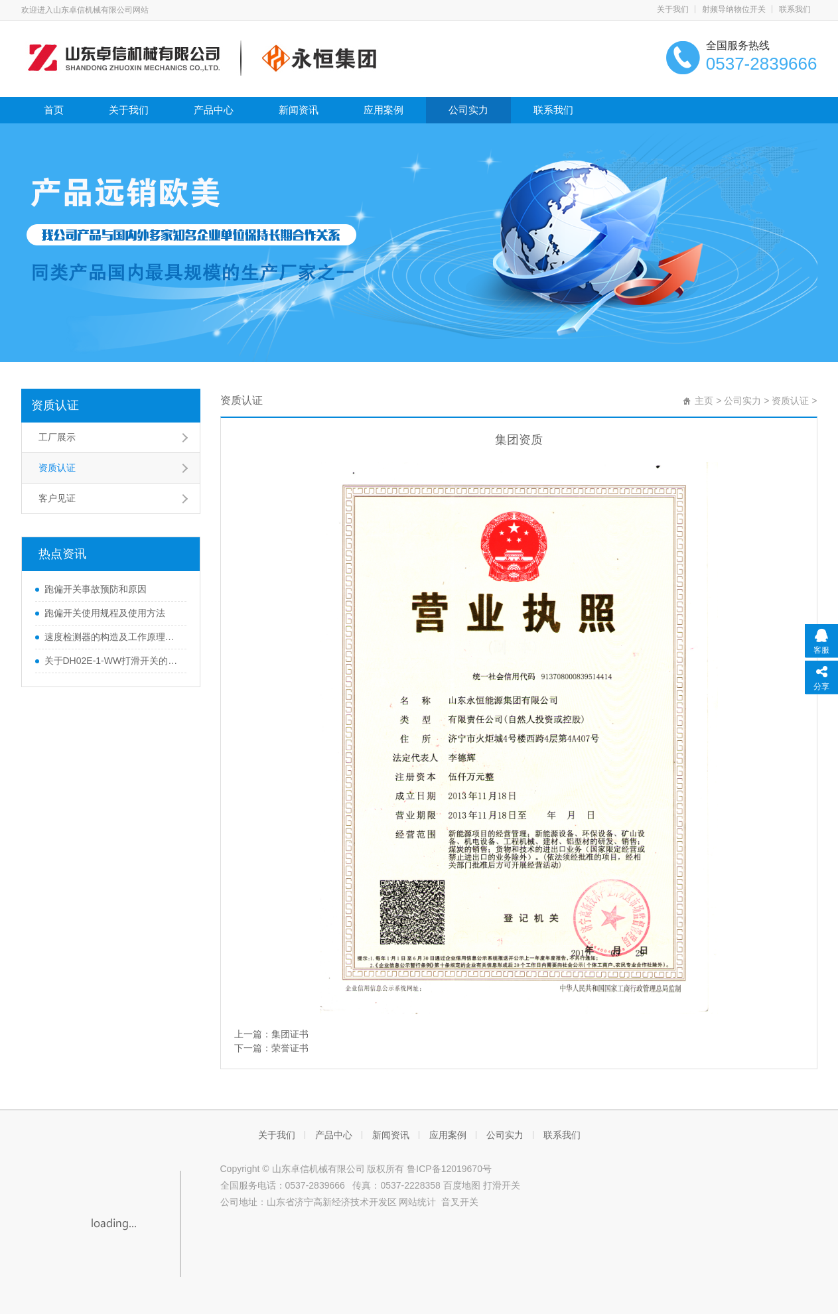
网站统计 (417, 1202)
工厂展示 (57, 437)
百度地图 (463, 1185)
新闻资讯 (298, 109)
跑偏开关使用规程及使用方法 (104, 613)
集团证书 (290, 1034)
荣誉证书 (290, 1048)
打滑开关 (501, 1185)
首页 (54, 109)
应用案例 (383, 109)
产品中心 (214, 109)
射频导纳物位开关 (734, 9)
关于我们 (673, 9)
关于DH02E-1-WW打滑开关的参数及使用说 (112, 660)
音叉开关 (459, 1202)
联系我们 (795, 9)
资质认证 (55, 405)
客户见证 (57, 498)
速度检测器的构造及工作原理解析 (112, 636)
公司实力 (468, 109)
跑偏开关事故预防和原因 (95, 589)
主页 (704, 400)
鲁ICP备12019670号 (449, 1168)
